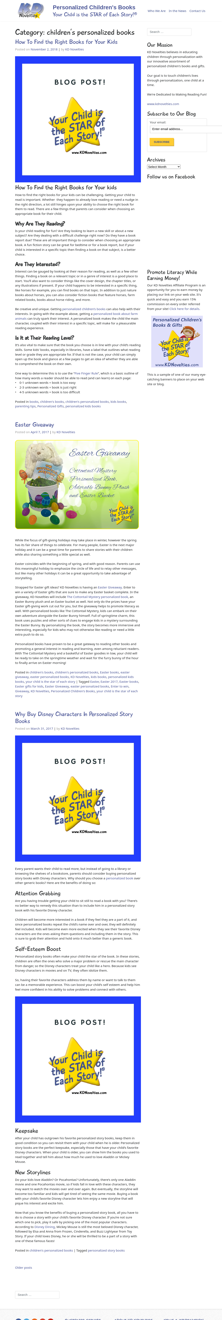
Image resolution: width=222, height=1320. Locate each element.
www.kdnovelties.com (163, 104)
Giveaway (22, 691)
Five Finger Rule (86, 373)
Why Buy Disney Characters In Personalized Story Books (74, 717)
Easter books (109, 672)
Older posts (23, 1267)
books (34, 401)
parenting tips (25, 406)
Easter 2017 (109, 681)
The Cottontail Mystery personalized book (97, 597)
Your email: (158, 122)
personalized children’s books (84, 309)
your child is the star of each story (50, 681)
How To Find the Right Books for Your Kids (66, 42)
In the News (177, 11)
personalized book (119, 878)
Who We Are (157, 11)
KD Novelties (74, 49)
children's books (52, 401)
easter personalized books (49, 677)
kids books (118, 401)
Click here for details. (184, 309)
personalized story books (106, 1250)
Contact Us (197, 11)
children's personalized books (87, 401)
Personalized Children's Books (73, 691)
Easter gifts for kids (29, 686)
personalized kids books (83, 406)
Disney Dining (44, 1227)
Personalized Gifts (50, 406)
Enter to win (120, 686)
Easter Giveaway (34, 425)
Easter (94, 681)
